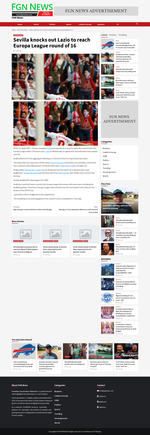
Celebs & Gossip (85, 24)
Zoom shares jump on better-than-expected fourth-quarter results (55, 249)
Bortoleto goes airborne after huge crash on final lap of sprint (126, 82)
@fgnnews (103, 401)
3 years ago (47, 255)
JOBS (105, 156)
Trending (106, 168)
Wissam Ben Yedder (33, 170)
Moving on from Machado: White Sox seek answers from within (77, 209)
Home (20, 24)
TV (117, 24)
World (36, 24)
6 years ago (120, 275)
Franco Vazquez (57, 162)
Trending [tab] (122, 34)
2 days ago (17, 255)
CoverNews (86, 431)
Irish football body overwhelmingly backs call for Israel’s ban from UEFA (125, 45)
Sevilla (49, 148)
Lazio (47, 151)
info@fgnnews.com (106, 391)
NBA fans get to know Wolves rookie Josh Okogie (34, 208)
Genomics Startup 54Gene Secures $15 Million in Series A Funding (126, 284)
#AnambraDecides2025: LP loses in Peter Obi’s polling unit (125, 249)
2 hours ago (120, 240)
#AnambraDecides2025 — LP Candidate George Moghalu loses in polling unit (126, 235)
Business (101, 24)
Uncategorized (18, 35)
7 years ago (18, 51)
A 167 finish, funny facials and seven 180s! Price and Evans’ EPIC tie (125, 95)
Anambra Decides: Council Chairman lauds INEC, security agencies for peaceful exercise (118, 205)
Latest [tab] (104, 34)
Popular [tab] (113, 34)
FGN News (17, 17)
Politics (52, 24)
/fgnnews (102, 396)
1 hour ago (106, 211)
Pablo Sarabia (63, 173)
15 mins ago (18, 369)
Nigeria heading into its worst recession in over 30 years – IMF (125, 298)
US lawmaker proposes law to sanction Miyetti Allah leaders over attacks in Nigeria (25, 249)
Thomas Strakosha (30, 173)
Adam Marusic (66, 166)
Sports (68, 24)
